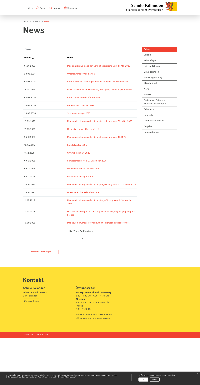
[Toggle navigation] (28, 8)
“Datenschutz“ (70, 377)
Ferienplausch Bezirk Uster (58, 159)
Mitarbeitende (151, 137)
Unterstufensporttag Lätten (58, 127)
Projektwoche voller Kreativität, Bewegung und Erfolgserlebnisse (77, 143)
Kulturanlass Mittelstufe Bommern (62, 151)
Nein (154, 379)
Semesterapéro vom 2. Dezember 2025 (64, 214)
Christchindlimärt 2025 (56, 207)
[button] (36, 75)
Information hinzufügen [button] (41, 299)
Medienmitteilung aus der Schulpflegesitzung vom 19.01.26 (74, 191)
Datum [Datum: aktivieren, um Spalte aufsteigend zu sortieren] (27, 111)
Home (25, 75)
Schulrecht (149, 163)
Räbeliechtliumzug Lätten (57, 230)
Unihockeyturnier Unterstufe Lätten (63, 183)
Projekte (148, 180)
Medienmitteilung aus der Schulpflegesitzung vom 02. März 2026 (77, 175)
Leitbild (147, 108)
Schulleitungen (151, 125)
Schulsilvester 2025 (54, 199)
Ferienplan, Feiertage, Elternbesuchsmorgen (155, 156)
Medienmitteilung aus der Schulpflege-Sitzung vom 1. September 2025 (80, 254)
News (151, 143)
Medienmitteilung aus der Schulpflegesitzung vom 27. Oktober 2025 (79, 238)
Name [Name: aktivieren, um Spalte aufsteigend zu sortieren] (48, 111)
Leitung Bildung (152, 120)
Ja (143, 379)
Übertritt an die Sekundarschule (61, 246)
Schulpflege (150, 114)
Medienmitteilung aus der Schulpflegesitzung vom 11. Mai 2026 (76, 120)
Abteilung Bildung (153, 131)
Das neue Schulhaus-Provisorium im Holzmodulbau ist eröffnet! (76, 270)
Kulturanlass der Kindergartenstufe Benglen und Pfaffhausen (75, 135)
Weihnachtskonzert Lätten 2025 (61, 222)
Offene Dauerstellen (154, 174)
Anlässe (148, 148)
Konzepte (148, 169)
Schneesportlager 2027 (56, 167)
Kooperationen (151, 186)
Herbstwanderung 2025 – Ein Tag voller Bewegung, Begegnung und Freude (83, 262)
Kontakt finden (31, 348)
